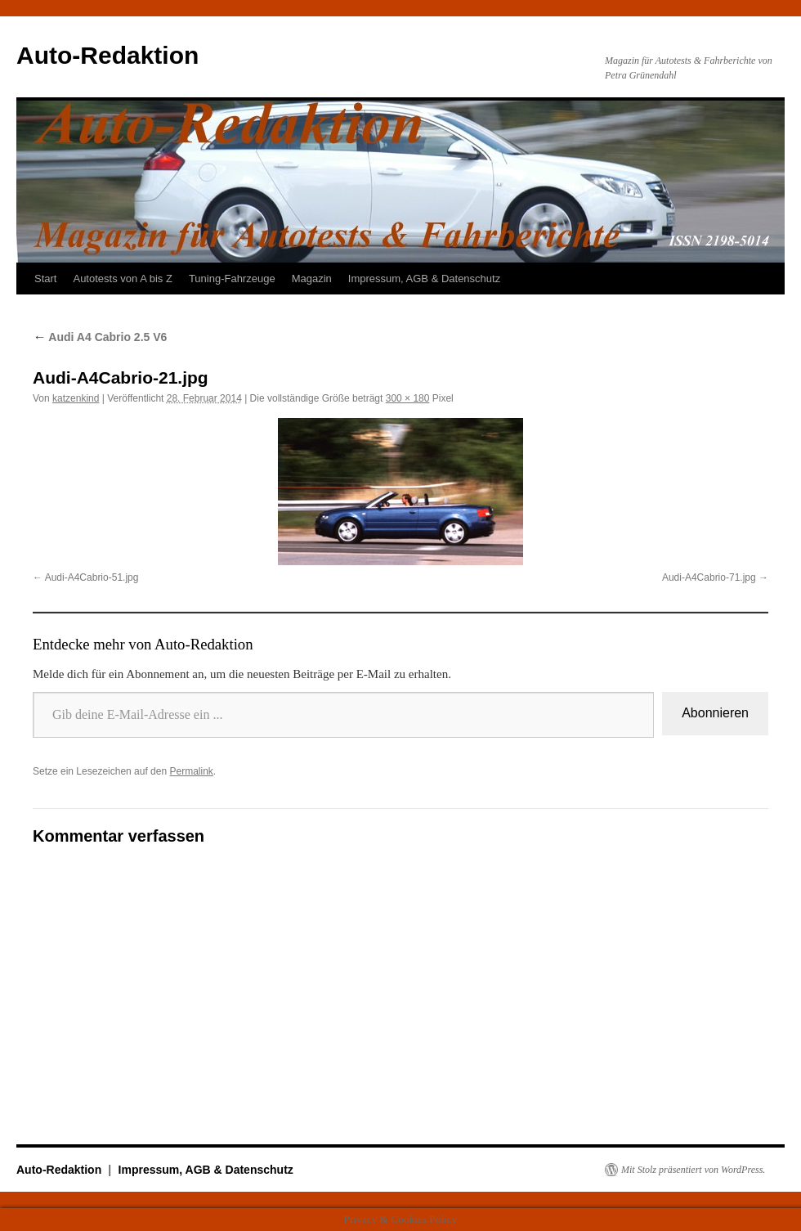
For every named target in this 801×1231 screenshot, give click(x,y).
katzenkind (75, 398)
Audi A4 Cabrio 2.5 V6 (100, 337)
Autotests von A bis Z (122, 278)
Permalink (191, 771)
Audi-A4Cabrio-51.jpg (92, 577)
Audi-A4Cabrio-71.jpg (709, 577)
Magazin (312, 278)
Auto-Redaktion (107, 55)
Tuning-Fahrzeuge (232, 278)
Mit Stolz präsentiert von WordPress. (693, 1169)
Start (45, 278)
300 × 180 (408, 398)
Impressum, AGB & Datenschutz (424, 278)
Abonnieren (715, 713)
